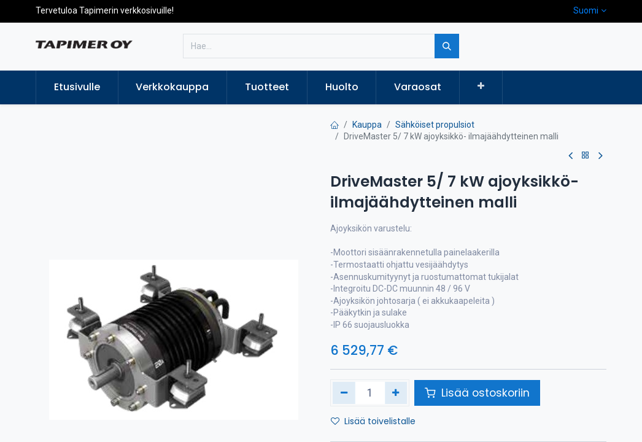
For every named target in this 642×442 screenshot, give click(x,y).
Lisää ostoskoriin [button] (477, 393)
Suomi (585, 10)
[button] (481, 87)
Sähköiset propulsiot (434, 125)
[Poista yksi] (344, 393)
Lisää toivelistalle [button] (373, 421)
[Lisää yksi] (396, 393)
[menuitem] (77, 87)
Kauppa (367, 125)
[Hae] (447, 46)
